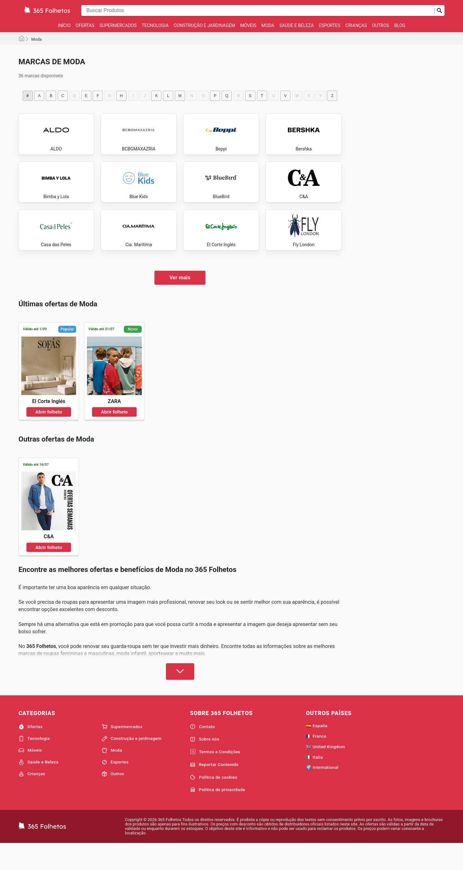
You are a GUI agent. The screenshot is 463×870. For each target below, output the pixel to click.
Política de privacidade (217, 815)
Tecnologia (155, 25)
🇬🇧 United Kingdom (325, 772)
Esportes (329, 25)
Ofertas (84, 25)
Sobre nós (204, 765)
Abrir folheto (48, 437)
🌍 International (322, 792)
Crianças (356, 25)
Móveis (248, 25)
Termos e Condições (215, 777)
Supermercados (118, 25)
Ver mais (179, 303)
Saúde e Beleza (296, 25)
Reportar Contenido (214, 790)
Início (64, 25)
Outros (380, 25)
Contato (202, 752)
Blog (399, 25)
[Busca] (439, 10)
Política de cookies (213, 802)
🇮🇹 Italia (314, 782)
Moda (267, 25)
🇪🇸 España (316, 751)
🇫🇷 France (316, 761)
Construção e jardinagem (204, 25)
